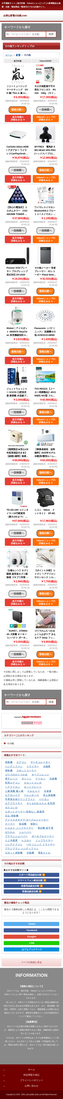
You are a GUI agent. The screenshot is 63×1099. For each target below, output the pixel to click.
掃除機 (9, 770)
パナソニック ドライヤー (41, 844)
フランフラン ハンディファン (22, 848)
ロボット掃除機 (14, 852)
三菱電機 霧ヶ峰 (14, 791)
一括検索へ (17, 170)
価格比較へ (17, 109)
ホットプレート (33, 787)
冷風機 (30, 852)
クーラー (10, 824)
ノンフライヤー (44, 840)
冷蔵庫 (47, 766)
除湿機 (23, 824)
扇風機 (9, 762)
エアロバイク (12, 795)
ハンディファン (14, 766)
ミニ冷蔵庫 (11, 840)
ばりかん (10, 832)
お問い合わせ (31, 1085)
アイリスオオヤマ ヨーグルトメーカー (27, 819)
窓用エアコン (12, 782)
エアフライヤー (14, 803)
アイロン (40, 778)
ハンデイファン (14, 844)
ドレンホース (31, 795)
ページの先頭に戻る (31, 962)
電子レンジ (11, 778)
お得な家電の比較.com (15, 15)
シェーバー (25, 832)
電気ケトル (44, 852)
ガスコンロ (11, 807)
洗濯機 (53, 778)
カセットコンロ (33, 782)
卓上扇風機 (49, 795)
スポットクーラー (26, 770)
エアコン (21, 762)
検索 (51, 34)
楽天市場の (18, 118)
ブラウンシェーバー (16, 836)
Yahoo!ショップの (45, 118)
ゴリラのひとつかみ (16, 774)
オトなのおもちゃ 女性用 (41, 803)
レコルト (27, 840)
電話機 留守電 (46, 828)
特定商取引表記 (31, 1075)
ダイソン (27, 778)
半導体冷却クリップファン (20, 799)
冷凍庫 (47, 791)
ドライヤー (33, 766)
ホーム (8, 55)
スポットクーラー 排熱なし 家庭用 (25, 811)
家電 (18, 55)
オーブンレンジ (40, 774)
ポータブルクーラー (43, 836)
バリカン (44, 799)
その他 (10, 743)
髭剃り (34, 824)
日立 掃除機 (11, 815)
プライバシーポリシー (31, 1080)
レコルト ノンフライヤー (19, 828)
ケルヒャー (33, 791)
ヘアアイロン (12, 787)
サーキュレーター (41, 762)
